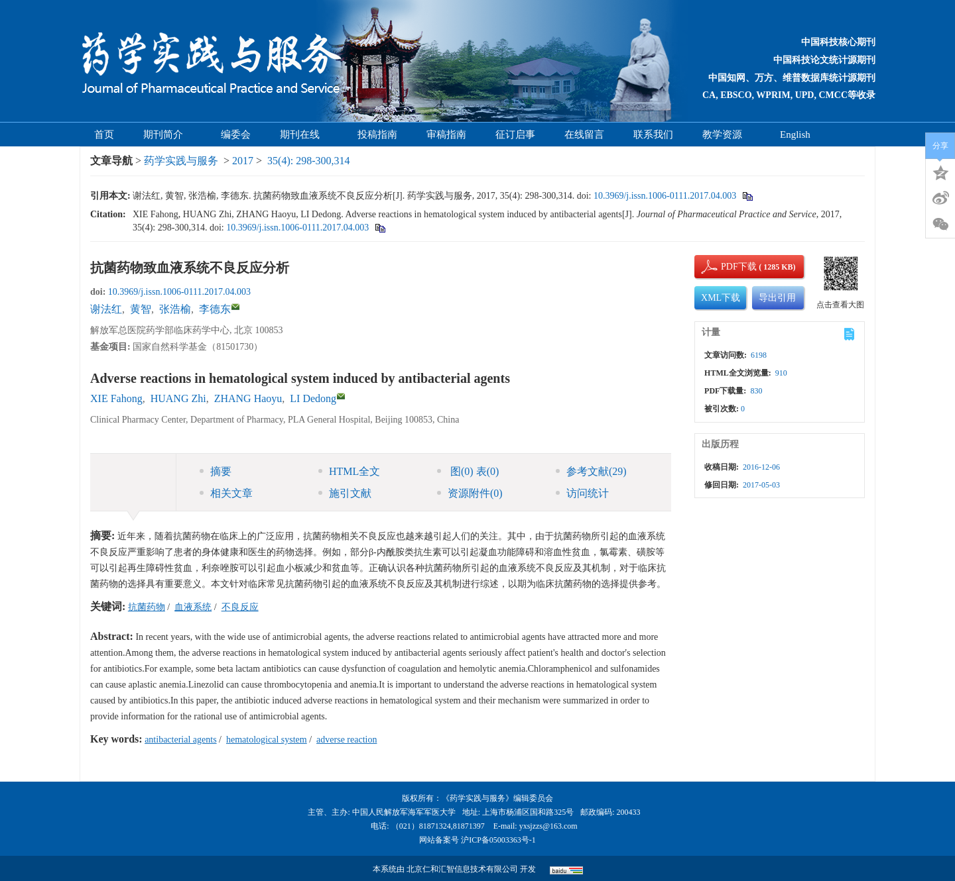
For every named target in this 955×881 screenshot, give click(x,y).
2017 (242, 160)
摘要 (215, 471)
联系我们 (653, 134)
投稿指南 (377, 134)
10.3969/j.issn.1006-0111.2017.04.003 (665, 196)
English (795, 134)
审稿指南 (446, 134)
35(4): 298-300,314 (308, 160)
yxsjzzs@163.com (548, 826)
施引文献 (344, 493)
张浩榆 (175, 309)
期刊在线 (304, 134)
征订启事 (515, 134)
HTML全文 (349, 471)
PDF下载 (727, 267)
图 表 (468, 471)
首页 (104, 134)
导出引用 (777, 298)
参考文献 (591, 471)
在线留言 (584, 134)
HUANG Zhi (178, 398)
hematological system (266, 740)
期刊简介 (167, 134)
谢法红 (106, 309)
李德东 (215, 309)
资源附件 (470, 493)
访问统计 (582, 493)
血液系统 (193, 607)
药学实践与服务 (181, 160)
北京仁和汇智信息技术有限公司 (462, 869)
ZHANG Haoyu (248, 398)
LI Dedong (313, 398)
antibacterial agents (180, 740)
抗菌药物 (146, 607)
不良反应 (240, 607)
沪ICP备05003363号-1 (498, 840)
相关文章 (226, 493)
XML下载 (720, 298)
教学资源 (726, 134)
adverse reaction (346, 740)
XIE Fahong (116, 398)
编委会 (236, 134)
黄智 (140, 309)
